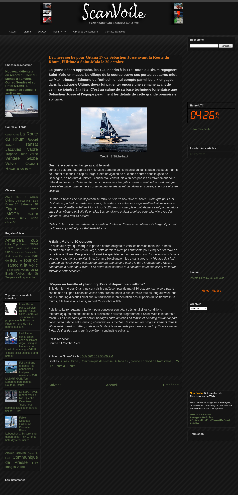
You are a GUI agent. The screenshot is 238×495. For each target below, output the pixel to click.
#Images (195, 417)
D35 (35, 200)
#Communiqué (203, 414)
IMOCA (16, 213)
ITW (176, 361)
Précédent (171, 385)
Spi (8, 255)
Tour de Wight (13, 270)
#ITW (192, 414)
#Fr (202, 420)
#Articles (207, 417)
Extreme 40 (29, 204)
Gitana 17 (122, 361)
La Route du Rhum (62, 366)
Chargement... (198, 154)
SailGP (14, 144)
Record (33, 139)
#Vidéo (194, 423)
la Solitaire (23, 169)
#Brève (194, 420)
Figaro (18, 208)
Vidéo (21, 467)
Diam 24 (12, 204)
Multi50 (33, 214)
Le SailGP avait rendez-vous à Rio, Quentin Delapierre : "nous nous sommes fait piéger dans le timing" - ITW (21, 401)
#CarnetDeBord (220, 420)
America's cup (21, 240)
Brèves (22, 453)
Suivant (55, 385)
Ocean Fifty (18, 218)
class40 (10, 222)
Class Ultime (70, 361)
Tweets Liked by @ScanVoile (207, 278)
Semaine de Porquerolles (24, 252)
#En (207, 420)
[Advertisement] (114, 43)
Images (11, 467)
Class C (23, 197)
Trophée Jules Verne (21, 154)
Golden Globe (12, 134)
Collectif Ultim (24, 200)
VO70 (34, 218)
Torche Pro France (21, 256)
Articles (10, 453)
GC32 (34, 209)
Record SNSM (29, 244)
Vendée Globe (21, 158)
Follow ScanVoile (200, 129)
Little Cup (12, 244)
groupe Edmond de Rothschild (151, 361)
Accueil (112, 385)
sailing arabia (25, 277)
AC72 (10, 196)
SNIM (10, 248)
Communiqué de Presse (97, 361)
